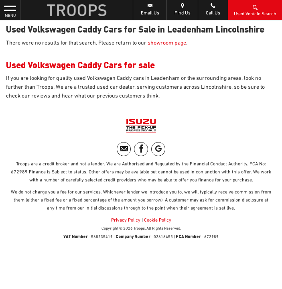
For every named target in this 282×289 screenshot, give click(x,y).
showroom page (167, 43)
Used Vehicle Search (255, 10)
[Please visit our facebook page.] (141, 149)
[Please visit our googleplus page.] (158, 149)
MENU (10, 11)
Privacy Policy (125, 220)
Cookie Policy (157, 220)
